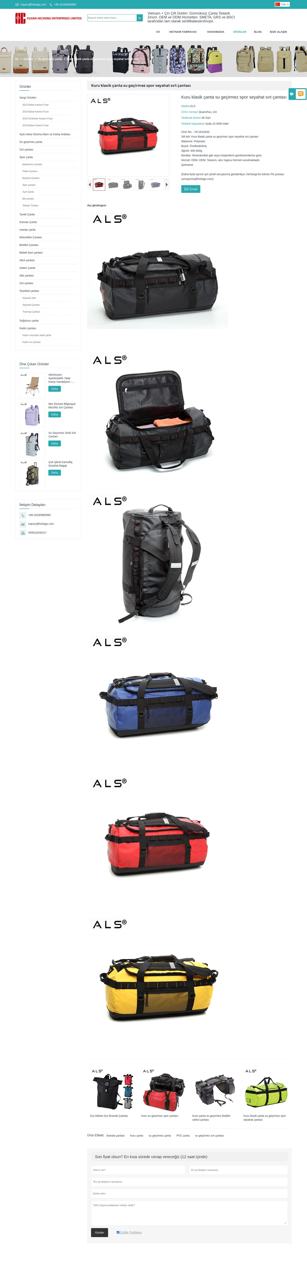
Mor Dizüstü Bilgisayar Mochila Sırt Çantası (62, 405)
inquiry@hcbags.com (33, 4)
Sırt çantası (26, 149)
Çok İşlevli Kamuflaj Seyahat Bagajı (60, 464)
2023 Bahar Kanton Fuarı (35, 104)
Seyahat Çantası (31, 305)
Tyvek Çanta (27, 214)
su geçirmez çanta (160, 1135)
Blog (258, 31)
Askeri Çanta (27, 267)
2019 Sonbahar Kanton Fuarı (37, 118)
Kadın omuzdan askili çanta (36, 335)
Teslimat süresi (191, 117)
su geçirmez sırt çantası (209, 1135)
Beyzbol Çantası (30, 178)
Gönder (99, 1232)
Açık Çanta (28, 191)
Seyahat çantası (29, 290)
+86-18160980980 (65, 4)
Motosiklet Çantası (30, 237)
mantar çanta (27, 229)
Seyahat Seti (29, 298)
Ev (158, 31)
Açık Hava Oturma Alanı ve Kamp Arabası (44, 134)
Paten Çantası (29, 171)
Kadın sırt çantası (31, 342)
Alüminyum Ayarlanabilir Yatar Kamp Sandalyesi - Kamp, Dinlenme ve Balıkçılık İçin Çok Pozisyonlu (60, 378)
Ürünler (239, 31)
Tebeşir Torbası (30, 205)
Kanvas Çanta (28, 222)
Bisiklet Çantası (28, 245)
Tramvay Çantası (31, 311)
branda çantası (116, 1135)
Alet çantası (26, 275)
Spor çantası (28, 185)
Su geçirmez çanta (50, 59)
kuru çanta (136, 1135)
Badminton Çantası (32, 164)
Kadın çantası (27, 328)
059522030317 (37, 532)
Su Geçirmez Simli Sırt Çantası (62, 435)
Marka (185, 106)
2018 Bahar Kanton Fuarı (35, 125)
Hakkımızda (215, 31)
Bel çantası (28, 198)
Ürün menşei (190, 111)
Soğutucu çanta (28, 320)
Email (190, 189)
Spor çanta (26, 157)
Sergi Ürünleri (27, 97)
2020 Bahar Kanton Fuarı (35, 111)
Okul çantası (27, 260)
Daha (54, 388)
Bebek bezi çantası (30, 252)
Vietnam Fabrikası (183, 31)
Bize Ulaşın (278, 31)
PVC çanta (183, 1135)
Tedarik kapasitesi (193, 123)
